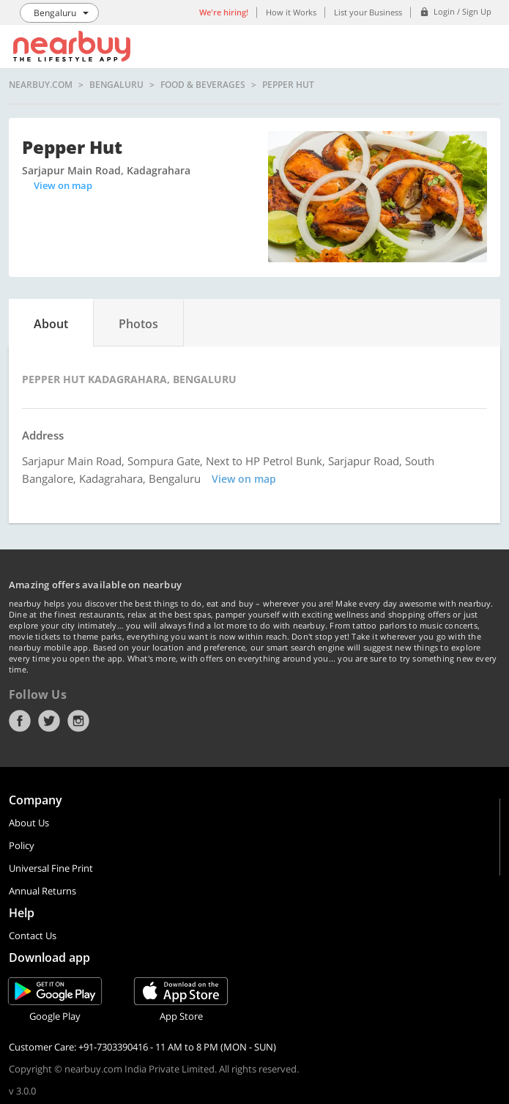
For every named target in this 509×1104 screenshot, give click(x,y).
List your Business (368, 12)
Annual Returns (42, 890)
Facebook (20, 721)
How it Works (291, 12)
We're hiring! (223, 12)
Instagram (78, 721)
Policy (21, 845)
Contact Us (32, 935)
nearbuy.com (41, 85)
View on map (63, 185)
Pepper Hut (288, 85)
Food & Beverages (202, 85)
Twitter (49, 721)
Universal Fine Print (51, 868)
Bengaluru (116, 85)
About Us (29, 822)
